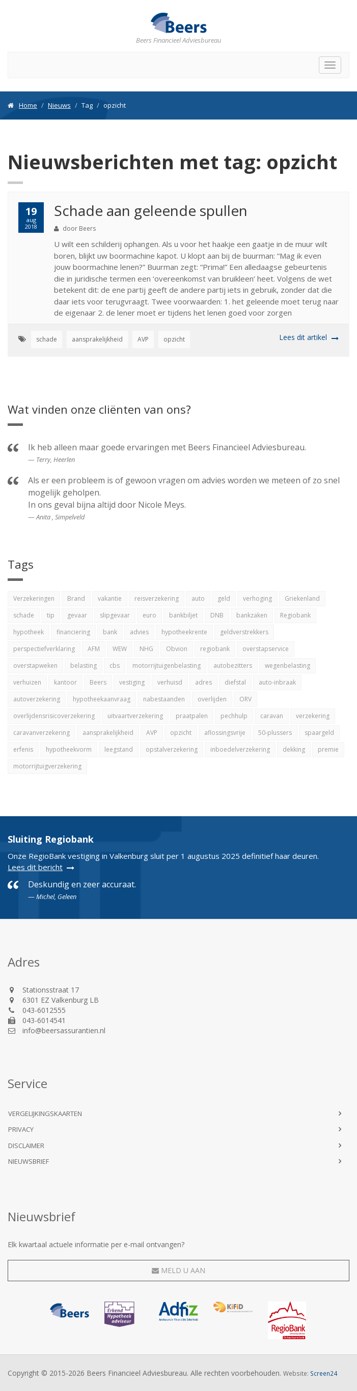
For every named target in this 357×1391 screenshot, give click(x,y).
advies (139, 632)
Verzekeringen (33, 598)
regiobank (215, 648)
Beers (98, 682)
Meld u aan (178, 1270)
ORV (245, 699)
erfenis (23, 749)
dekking (294, 749)
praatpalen (192, 716)
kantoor (65, 682)
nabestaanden (164, 699)
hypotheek (28, 632)
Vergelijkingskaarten (45, 1113)
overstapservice (265, 648)
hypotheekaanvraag (101, 699)
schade (46, 339)
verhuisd (169, 682)
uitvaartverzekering (135, 716)
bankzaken (251, 615)
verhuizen (27, 682)
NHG (146, 648)
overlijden (212, 699)
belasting (83, 665)
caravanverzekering (41, 732)
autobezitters (232, 665)
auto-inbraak (277, 682)
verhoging (257, 598)
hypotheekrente (184, 632)
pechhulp (234, 716)
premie (328, 749)
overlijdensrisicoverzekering (54, 716)
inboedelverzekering (240, 749)
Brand (76, 598)
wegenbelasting (287, 665)
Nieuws (59, 105)
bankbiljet (183, 615)
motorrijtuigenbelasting (166, 665)
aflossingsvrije (224, 732)
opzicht (174, 339)
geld (223, 598)
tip (50, 615)
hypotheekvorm (69, 749)
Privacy (21, 1129)
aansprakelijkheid (97, 339)
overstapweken (35, 665)
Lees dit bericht (35, 867)
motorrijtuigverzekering (47, 766)
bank (110, 632)
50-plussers (275, 732)
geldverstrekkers (244, 632)
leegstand (118, 749)
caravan (271, 716)
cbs (114, 665)
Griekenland (302, 598)
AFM (94, 648)
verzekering (312, 716)
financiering (73, 632)
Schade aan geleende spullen (151, 210)
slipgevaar (115, 615)
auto (198, 598)
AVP (143, 339)
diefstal (235, 682)
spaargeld (319, 732)
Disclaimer (26, 1145)
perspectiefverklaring (44, 648)
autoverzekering (36, 699)
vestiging (132, 682)
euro (149, 615)
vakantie (110, 598)
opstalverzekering (172, 749)
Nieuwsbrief (28, 1161)
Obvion (176, 648)
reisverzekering (156, 598)
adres (203, 682)
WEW (120, 648)
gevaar (77, 615)
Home (28, 105)
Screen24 (323, 1373)
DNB (217, 615)
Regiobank (295, 615)
